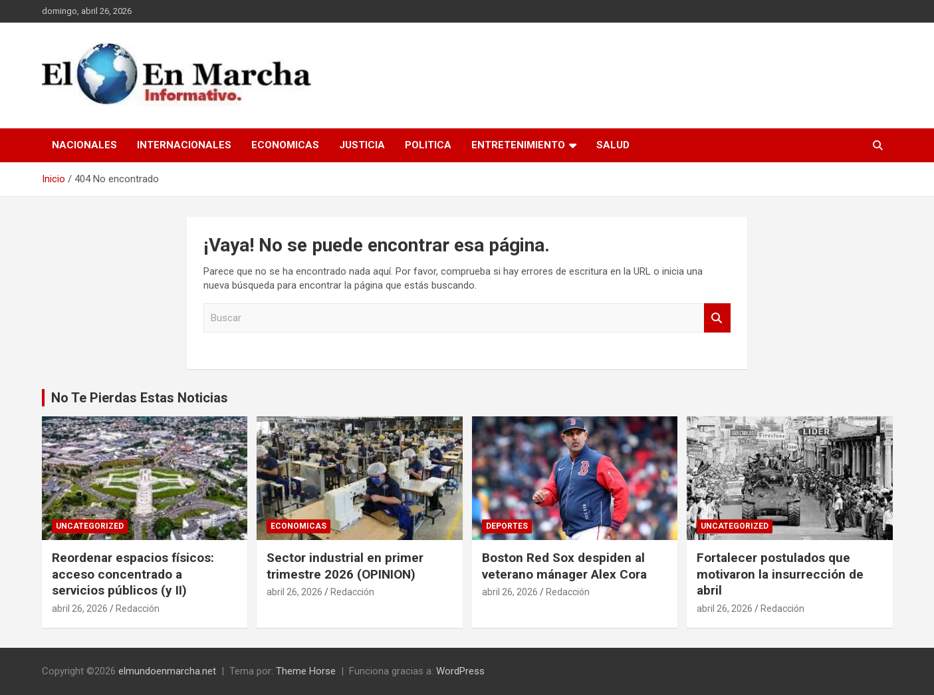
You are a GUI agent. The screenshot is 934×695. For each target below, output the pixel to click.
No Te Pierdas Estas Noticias (139, 398)
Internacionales (184, 145)
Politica (428, 145)
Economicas (285, 145)
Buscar (717, 318)
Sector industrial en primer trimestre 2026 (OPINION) (345, 566)
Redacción (138, 608)
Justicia (362, 145)
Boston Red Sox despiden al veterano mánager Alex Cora (564, 566)
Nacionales (84, 145)
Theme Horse (306, 671)
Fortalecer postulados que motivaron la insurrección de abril (780, 574)
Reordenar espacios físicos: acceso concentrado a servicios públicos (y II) (133, 574)
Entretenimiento (518, 145)
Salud (613, 145)
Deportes (507, 526)
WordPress (460, 671)
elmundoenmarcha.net (167, 671)
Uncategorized (90, 526)
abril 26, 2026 (80, 608)
